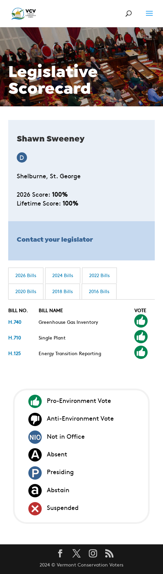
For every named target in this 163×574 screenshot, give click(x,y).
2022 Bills (99, 275)
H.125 (14, 353)
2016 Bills (99, 291)
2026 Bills (25, 275)
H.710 (14, 337)
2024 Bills (62, 275)
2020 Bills (25, 291)
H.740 (14, 321)
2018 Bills (62, 291)
